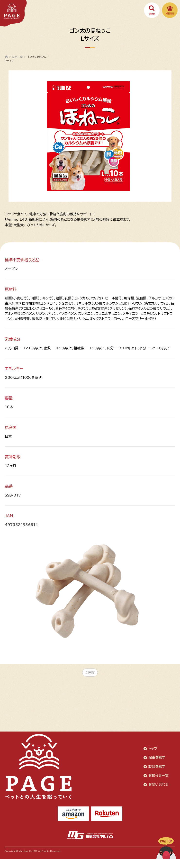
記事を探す (156, 757)
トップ (152, 748)
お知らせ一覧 (158, 775)
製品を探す (156, 766)
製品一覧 (17, 56)
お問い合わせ (158, 784)
